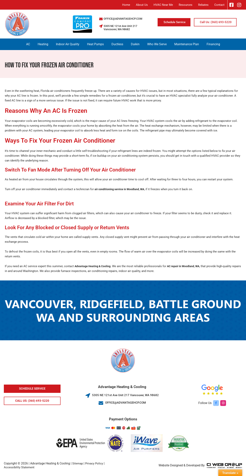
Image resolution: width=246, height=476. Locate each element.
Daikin (135, 44)
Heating (43, 44)
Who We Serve (157, 44)
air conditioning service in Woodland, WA (121, 189)
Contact (219, 5)
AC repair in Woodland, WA (186, 266)
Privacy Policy (95, 463)
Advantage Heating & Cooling (94, 266)
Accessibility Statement (20, 467)
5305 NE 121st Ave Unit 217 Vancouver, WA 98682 (120, 27)
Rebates (203, 5)
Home (126, 5)
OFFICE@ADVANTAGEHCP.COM (123, 18)
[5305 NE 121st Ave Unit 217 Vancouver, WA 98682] (101, 26)
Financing (213, 44)
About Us (142, 5)
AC (28, 44)
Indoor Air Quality (67, 44)
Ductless (117, 44)
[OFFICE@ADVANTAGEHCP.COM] (101, 19)
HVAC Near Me (163, 5)
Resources (185, 5)
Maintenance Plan (186, 44)
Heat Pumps (95, 44)
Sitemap (78, 463)
